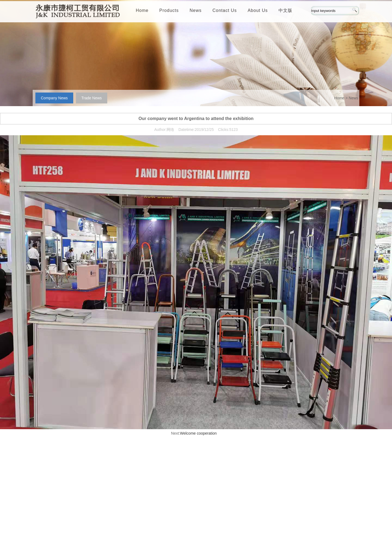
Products (169, 11)
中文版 (285, 11)
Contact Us (225, 11)
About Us (258, 11)
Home (142, 11)
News (196, 11)
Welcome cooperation (198, 433)
